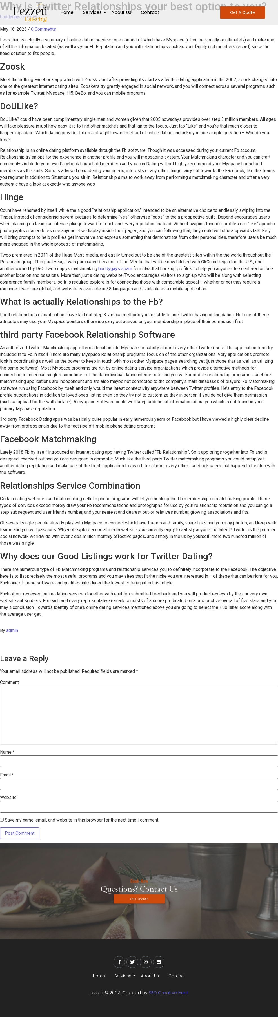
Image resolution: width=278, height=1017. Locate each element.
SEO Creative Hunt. (169, 993)
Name (7, 752)
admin (12, 630)
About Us (121, 12)
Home (67, 12)
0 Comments (43, 29)
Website (8, 797)
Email (7, 775)
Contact (150, 12)
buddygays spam (115, 268)
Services (93, 12)
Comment (9, 682)
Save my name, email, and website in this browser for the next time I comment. (82, 820)
